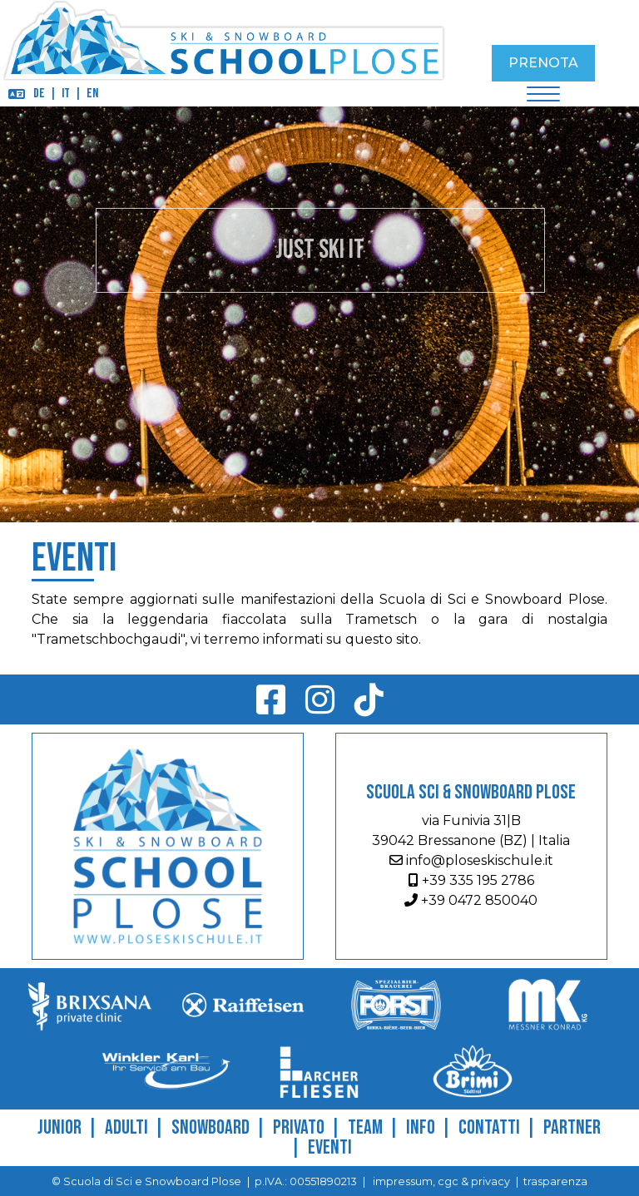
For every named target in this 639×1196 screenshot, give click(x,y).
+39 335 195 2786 (471, 880)
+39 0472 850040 (470, 900)
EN (92, 93)
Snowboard (210, 1127)
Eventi (330, 1147)
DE (39, 93)
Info (420, 1127)
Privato (298, 1127)
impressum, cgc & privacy (440, 1181)
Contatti (489, 1127)
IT (66, 93)
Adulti (126, 1127)
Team (365, 1127)
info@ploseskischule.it (471, 860)
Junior (59, 1127)
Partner (572, 1127)
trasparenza (555, 1181)
